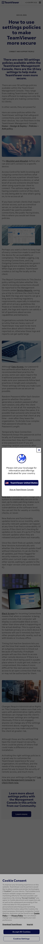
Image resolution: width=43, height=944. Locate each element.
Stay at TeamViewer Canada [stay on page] (22, 489)
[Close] (39, 450)
